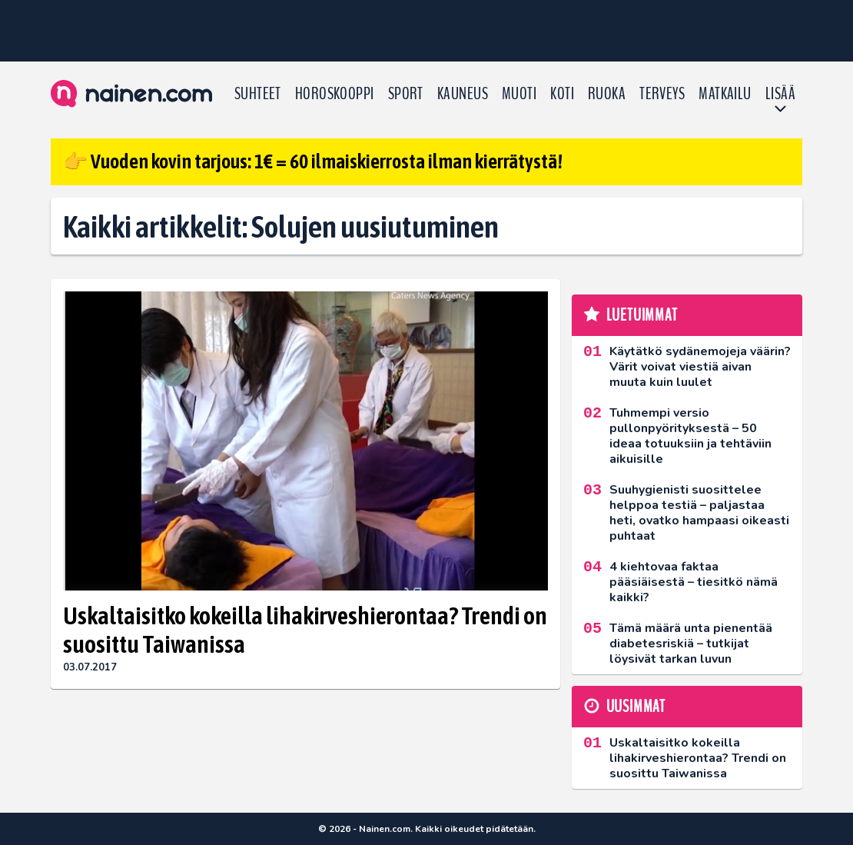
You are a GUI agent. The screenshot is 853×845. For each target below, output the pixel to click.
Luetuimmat (642, 315)
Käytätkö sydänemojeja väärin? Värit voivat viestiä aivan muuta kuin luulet (700, 367)
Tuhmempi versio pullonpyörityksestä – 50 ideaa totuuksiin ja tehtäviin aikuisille (690, 435)
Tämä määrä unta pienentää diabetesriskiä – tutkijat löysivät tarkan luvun (690, 643)
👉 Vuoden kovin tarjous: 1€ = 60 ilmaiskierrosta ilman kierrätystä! (313, 161)
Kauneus (462, 93)
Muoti (519, 93)
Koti (562, 93)
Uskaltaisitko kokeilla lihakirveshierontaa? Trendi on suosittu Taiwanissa (305, 629)
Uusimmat (635, 706)
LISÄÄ (780, 93)
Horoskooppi (334, 93)
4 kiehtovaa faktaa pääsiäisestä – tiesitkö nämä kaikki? (693, 582)
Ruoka (607, 93)
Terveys (662, 93)
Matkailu (725, 93)
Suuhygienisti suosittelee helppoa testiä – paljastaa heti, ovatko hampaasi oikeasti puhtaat (699, 512)
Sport (405, 93)
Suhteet (257, 93)
